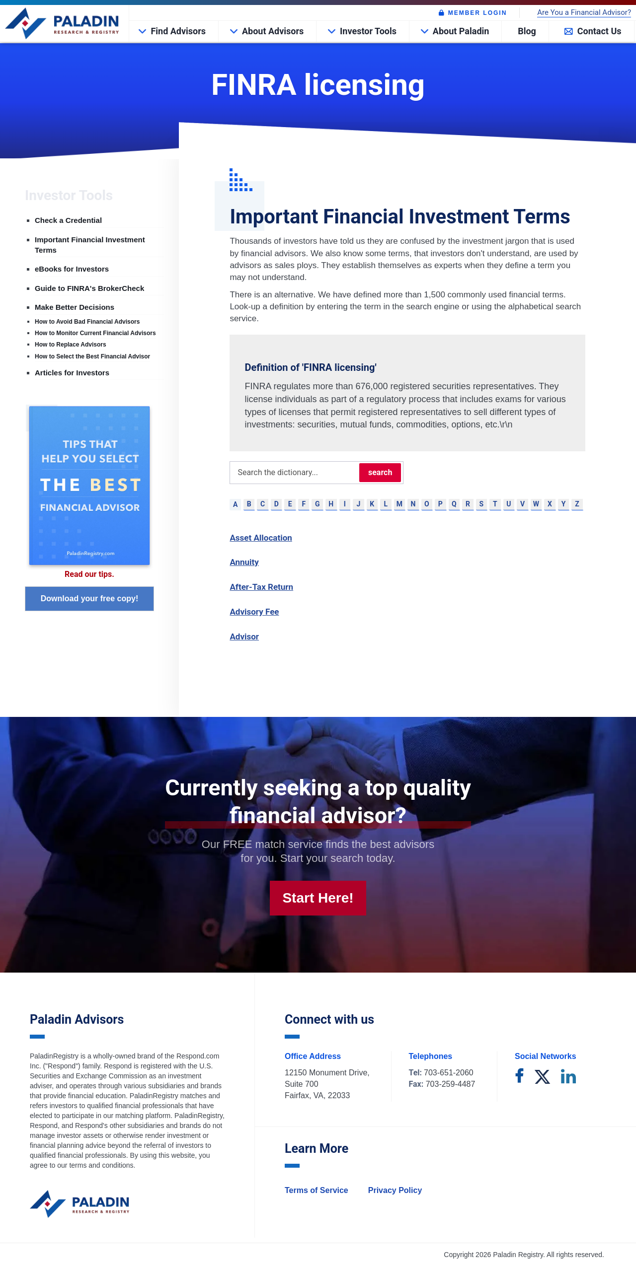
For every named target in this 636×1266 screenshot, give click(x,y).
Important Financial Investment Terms (90, 244)
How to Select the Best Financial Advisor (92, 356)
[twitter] (542, 1077)
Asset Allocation (261, 538)
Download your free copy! (89, 598)
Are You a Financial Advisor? (584, 12)
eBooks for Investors (72, 269)
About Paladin (461, 31)
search (380, 472)
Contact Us (599, 31)
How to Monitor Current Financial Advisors (95, 333)
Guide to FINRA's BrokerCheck (89, 288)
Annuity (244, 562)
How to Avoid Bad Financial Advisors (87, 321)
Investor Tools (368, 31)
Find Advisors (178, 31)
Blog (527, 31)
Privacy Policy (395, 1190)
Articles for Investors (72, 372)
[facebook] (519, 1077)
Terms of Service (316, 1190)
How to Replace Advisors (70, 344)
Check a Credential (68, 220)
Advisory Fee (254, 612)
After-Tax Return (261, 587)
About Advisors (273, 31)
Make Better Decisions (74, 307)
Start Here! (317, 898)
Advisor (244, 636)
